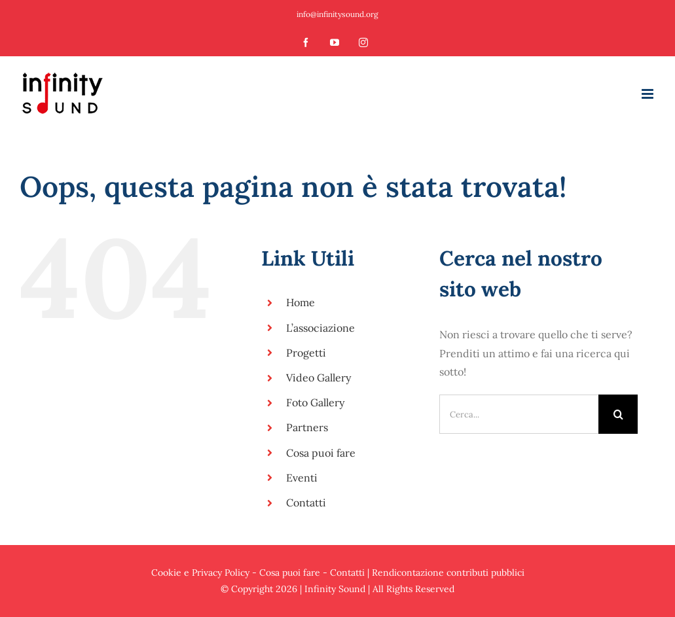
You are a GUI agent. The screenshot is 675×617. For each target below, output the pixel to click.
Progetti (306, 352)
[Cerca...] (519, 414)
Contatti (306, 502)
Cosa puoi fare (321, 452)
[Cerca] (618, 414)
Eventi (302, 477)
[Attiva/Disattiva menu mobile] (648, 94)
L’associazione (320, 327)
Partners (307, 427)
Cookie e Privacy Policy (200, 572)
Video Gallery (318, 377)
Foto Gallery (315, 402)
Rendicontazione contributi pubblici (448, 572)
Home (300, 302)
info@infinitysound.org (337, 14)
